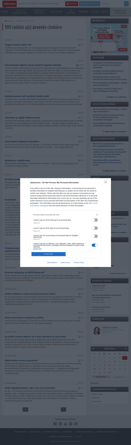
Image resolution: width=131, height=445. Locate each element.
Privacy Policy (79, 262)
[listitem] (65, 215)
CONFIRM (48, 254)
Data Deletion (52, 262)
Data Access (65, 262)
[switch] (95, 220)
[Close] (106, 183)
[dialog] (65, 222)
